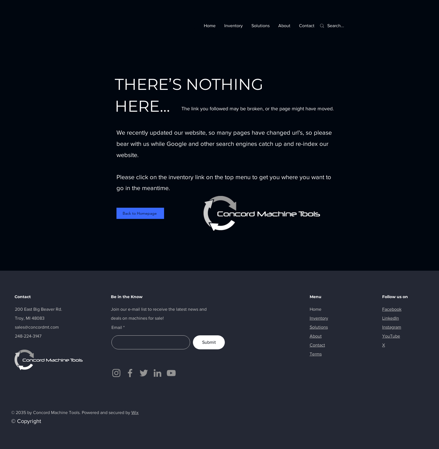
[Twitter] (143, 373)
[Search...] (338, 26)
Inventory (319, 318)
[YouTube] (171, 373)
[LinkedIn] (157, 373)
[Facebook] (130, 373)
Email (116, 327)
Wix (135, 412)
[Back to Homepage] (140, 213)
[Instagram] (116, 373)
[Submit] (209, 342)
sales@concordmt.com (37, 327)
